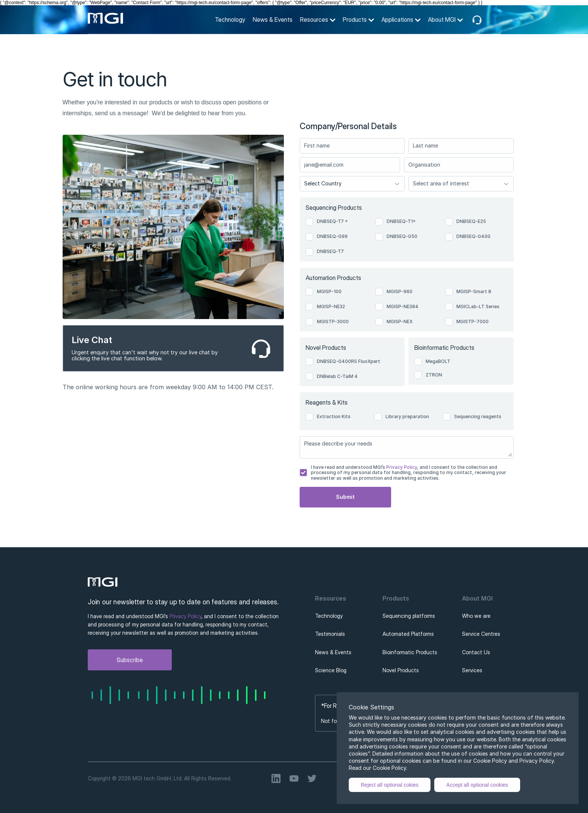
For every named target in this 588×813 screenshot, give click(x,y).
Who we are (476, 616)
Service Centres (481, 634)
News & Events (272, 19)
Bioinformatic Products (409, 652)
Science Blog (330, 670)
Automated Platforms (408, 634)
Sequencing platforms (408, 616)
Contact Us (476, 652)
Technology (230, 19)
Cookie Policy (389, 768)
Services (472, 670)
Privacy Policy (401, 467)
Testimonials (330, 634)
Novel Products (400, 670)
